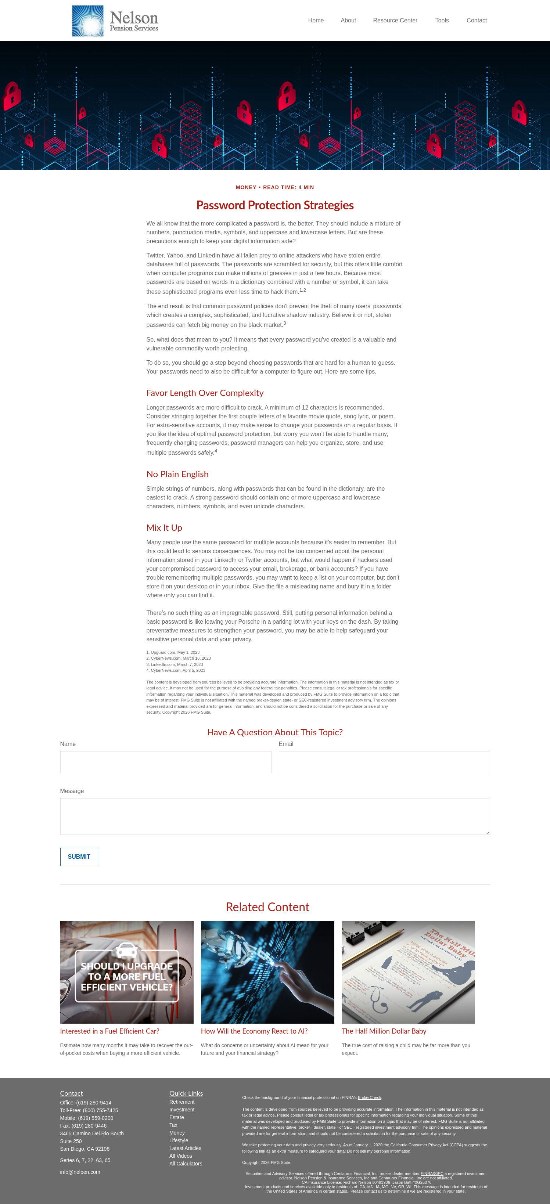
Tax (173, 1125)
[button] (316, 20)
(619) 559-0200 (96, 1118)
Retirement (181, 1102)
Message (72, 791)
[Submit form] (79, 857)
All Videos (180, 1156)
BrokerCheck (369, 1097)
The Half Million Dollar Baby (384, 1031)
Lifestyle (178, 1140)
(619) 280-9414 (94, 1103)
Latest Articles (185, 1148)
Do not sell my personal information (378, 1151)
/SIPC (438, 1173)
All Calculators (185, 1164)
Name (68, 744)
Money (177, 1133)
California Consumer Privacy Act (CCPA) (426, 1145)
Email (286, 744)
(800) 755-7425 (100, 1110)
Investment (181, 1110)
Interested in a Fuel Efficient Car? (109, 1031)
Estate (176, 1117)
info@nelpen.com (80, 1172)
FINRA (427, 1173)
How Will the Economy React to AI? (254, 1031)
